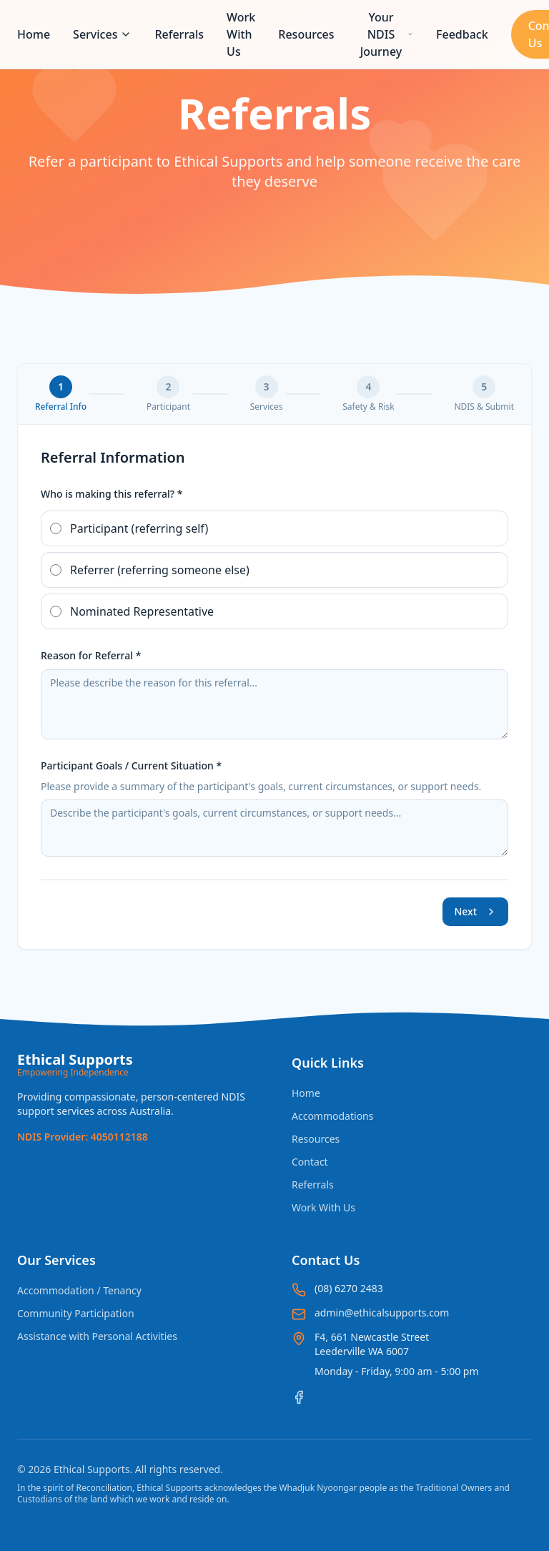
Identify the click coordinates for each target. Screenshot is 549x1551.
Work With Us (241, 34)
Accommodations (332, 1116)
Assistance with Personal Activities (97, 1336)
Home (33, 34)
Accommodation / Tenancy (79, 1290)
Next (475, 911)
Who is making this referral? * (111, 494)
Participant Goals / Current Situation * (131, 765)
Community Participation (75, 1313)
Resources (306, 34)
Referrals (179, 34)
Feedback (462, 34)
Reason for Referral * (91, 655)
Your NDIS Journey (386, 34)
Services (102, 34)
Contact (310, 1161)
